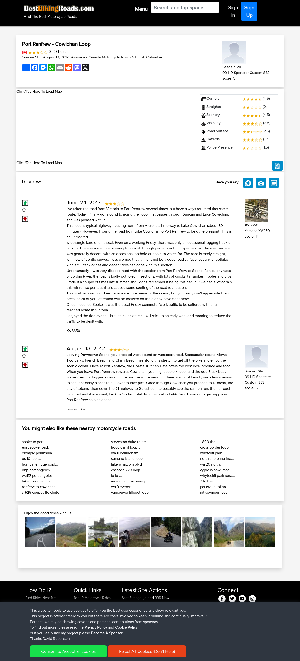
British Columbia (148, 57)
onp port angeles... (37, 470)
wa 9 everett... (122, 486)
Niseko (127, 620)
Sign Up (249, 11)
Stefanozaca (131, 609)
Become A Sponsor (40, 620)
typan (126, 625)
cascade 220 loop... (127, 470)
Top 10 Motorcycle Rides (92, 597)
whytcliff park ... (213, 453)
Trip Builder (82, 609)
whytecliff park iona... (217, 475)
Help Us (80, 625)
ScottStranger (132, 597)
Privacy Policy (88, 654)
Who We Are (83, 614)
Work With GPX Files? (42, 609)
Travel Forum (84, 603)
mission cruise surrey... (129, 481)
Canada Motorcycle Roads (110, 57)
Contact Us (82, 620)
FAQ (29, 625)
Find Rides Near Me (41, 597)
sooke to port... (34, 441)
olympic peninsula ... (39, 453)
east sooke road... (36, 447)
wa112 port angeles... (38, 475)
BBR (158, 597)
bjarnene (129, 603)
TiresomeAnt (132, 614)
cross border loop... (215, 447)
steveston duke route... (130, 441)
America (78, 57)
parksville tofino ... (215, 486)
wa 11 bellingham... (126, 453)
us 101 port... (32, 458)
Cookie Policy (111, 654)
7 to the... (207, 481)
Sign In (233, 11)
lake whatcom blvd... (128, 464)
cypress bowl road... (216, 470)
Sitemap (69, 654)
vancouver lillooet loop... (131, 492)
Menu (141, 9)
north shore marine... (217, 458)
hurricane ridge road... (40, 464)
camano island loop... (128, 458)
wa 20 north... (211, 464)
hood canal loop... (125, 447)
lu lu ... (116, 475)
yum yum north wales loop (166, 625)
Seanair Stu (31, 57)
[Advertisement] (105, 127)
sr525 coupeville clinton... (43, 492)
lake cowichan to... (37, 481)
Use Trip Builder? (39, 603)
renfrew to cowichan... (40, 486)
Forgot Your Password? (43, 614)
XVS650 (73, 330)
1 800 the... (209, 441)
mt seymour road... (215, 492)
